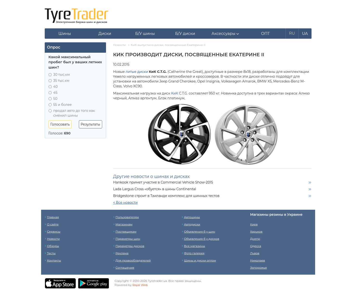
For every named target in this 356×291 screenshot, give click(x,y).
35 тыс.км (59, 80)
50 (53, 98)
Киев (254, 224)
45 (53, 92)
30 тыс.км (59, 74)
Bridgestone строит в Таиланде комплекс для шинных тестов (166, 196)
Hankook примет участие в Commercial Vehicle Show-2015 (163, 182)
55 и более (60, 104)
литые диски (137, 72)
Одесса (255, 246)
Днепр (255, 238)
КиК (174, 93)
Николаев (257, 260)
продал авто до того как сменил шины (72, 113)
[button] (225, 33)
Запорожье (258, 267)
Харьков (256, 231)
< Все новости (125, 202)
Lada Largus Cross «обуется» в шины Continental (154, 189)
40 (53, 86)
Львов (254, 253)
